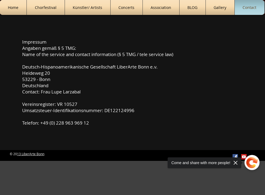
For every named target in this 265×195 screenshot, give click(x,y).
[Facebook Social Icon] (235, 157)
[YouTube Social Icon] (244, 157)
